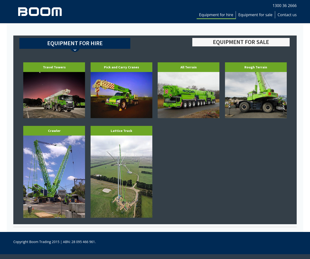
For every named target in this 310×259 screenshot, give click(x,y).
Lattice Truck (121, 131)
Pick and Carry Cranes (121, 67)
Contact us (287, 14)
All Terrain (188, 67)
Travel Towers (54, 67)
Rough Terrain (255, 67)
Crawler (54, 131)
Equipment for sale (255, 14)
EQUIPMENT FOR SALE (241, 42)
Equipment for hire (216, 14)
